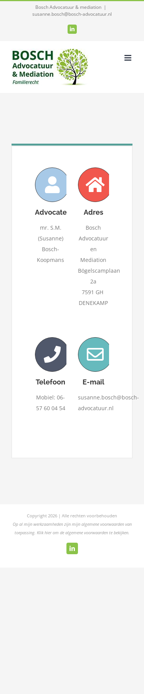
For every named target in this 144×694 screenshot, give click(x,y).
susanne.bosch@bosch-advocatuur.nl (72, 14)
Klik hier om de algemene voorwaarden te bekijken (82, 532)
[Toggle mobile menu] (128, 58)
